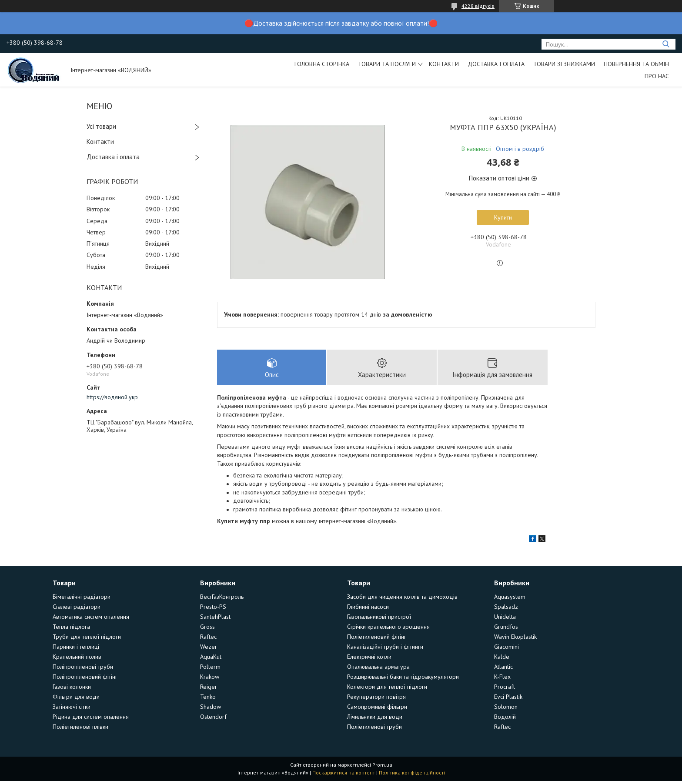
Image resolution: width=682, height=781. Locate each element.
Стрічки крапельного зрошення (388, 627)
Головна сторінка (321, 64)
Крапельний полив (77, 657)
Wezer (208, 647)
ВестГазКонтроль (222, 597)
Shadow (210, 707)
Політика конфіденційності (412, 772)
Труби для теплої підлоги (87, 637)
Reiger (208, 687)
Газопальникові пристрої (379, 617)
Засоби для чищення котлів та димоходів (402, 597)
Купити (503, 217)
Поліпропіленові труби (83, 667)
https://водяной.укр (112, 397)
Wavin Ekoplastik (515, 637)
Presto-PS (213, 607)
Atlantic (503, 667)
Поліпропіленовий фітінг (85, 677)
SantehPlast (215, 617)
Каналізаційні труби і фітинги (385, 647)
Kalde (501, 657)
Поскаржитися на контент (343, 772)
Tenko (208, 697)
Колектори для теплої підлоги (387, 687)
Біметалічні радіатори (81, 597)
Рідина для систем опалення (91, 717)
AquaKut (210, 657)
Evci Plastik (508, 697)
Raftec (208, 637)
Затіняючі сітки (71, 707)
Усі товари (101, 126)
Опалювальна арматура (378, 667)
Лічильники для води (374, 717)
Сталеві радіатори (76, 607)
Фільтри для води (76, 697)
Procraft (504, 687)
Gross (207, 627)
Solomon (506, 707)
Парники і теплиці (76, 647)
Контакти (444, 64)
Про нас (657, 76)
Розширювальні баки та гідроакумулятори (403, 677)
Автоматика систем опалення (91, 617)
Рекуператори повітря (376, 697)
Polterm (210, 667)
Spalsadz (506, 607)
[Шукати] (665, 44)
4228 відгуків (478, 6)
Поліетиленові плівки (80, 727)
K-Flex (502, 677)
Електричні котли (369, 657)
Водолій (505, 717)
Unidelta (505, 617)
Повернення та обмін (636, 64)
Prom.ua (382, 764)
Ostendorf (213, 717)
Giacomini (506, 647)
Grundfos (506, 627)
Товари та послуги (387, 64)
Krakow (209, 677)
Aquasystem (509, 597)
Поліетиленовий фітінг (376, 637)
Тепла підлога (71, 627)
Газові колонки (72, 687)
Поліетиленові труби (374, 727)
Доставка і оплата (496, 64)
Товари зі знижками (564, 64)
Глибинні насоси (368, 607)
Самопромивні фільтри (377, 707)
